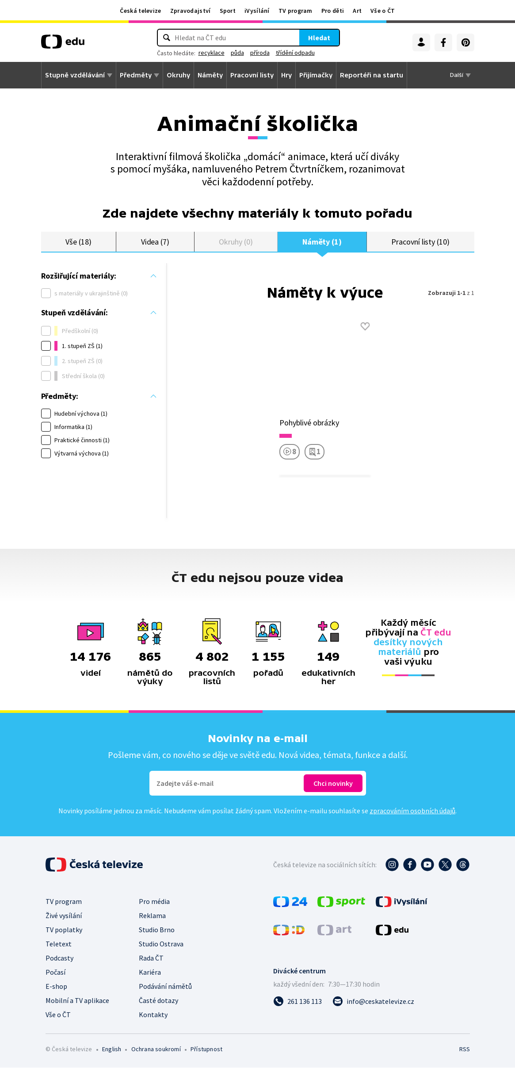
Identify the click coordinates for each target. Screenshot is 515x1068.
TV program (295, 11)
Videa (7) (155, 242)
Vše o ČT (382, 11)
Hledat (319, 37)
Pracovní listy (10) (420, 242)
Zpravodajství (190, 11)
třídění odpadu (295, 53)
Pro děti (332, 11)
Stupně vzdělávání (75, 75)
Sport (228, 11)
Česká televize (140, 11)
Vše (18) (78, 242)
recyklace (211, 53)
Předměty (136, 75)
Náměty (210, 75)
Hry (286, 75)
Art (357, 11)
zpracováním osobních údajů (412, 811)
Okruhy (178, 75)
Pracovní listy (252, 75)
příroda (260, 53)
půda (237, 53)
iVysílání (257, 11)
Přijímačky (315, 75)
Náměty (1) (322, 242)
